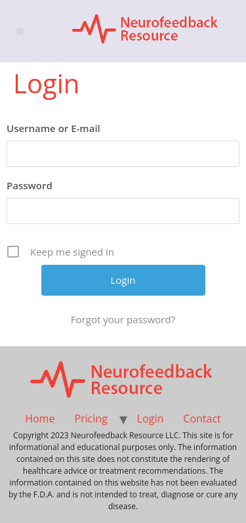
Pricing (90, 418)
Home (39, 418)
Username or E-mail (53, 128)
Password (29, 185)
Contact (201, 418)
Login (150, 418)
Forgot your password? (123, 319)
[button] (20, 31)
